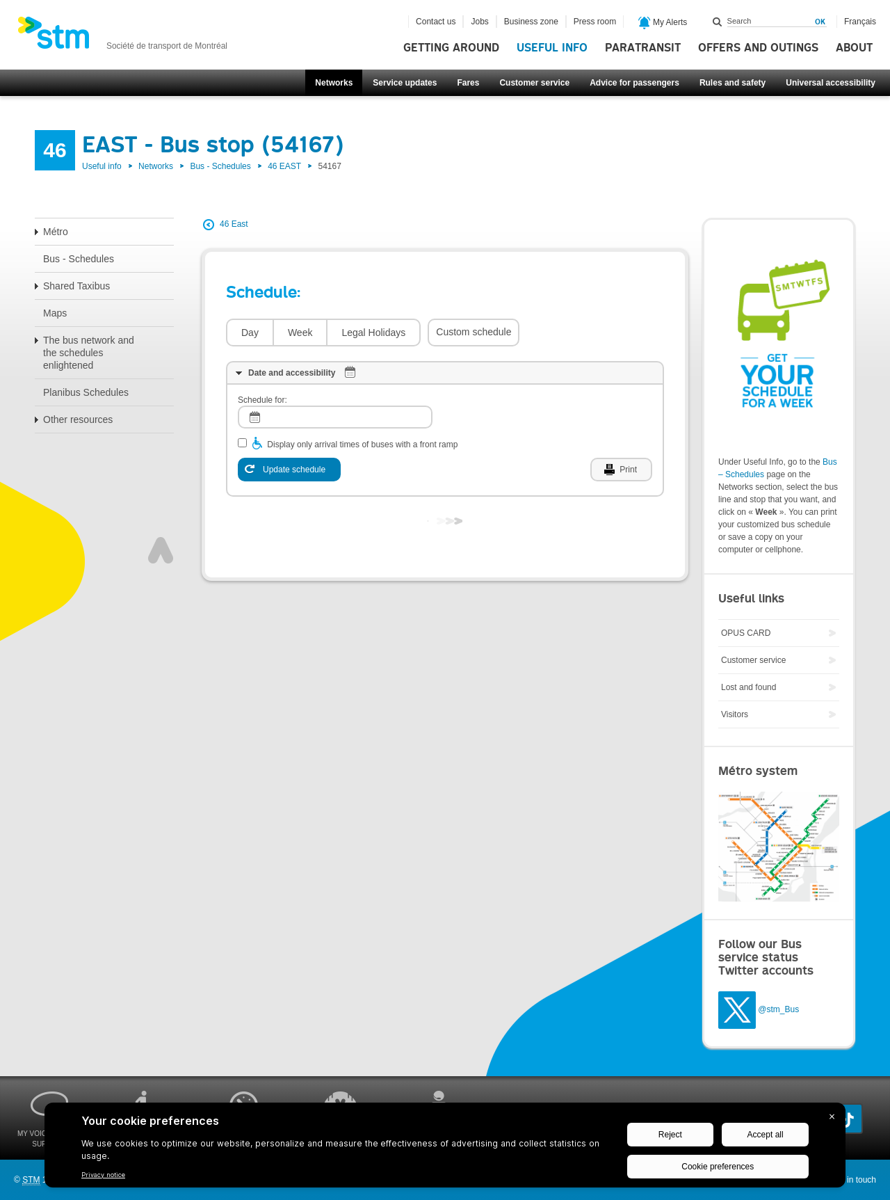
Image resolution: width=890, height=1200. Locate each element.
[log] (335, 417)
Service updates (405, 83)
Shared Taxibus (76, 285)
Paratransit (643, 48)
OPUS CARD (745, 633)
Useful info (552, 48)
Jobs (479, 21)
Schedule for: (262, 400)
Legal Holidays (373, 332)
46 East (234, 224)
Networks (334, 83)
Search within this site (718, 22)
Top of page (160, 550)
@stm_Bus (778, 1009)
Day (250, 332)
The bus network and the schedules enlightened (88, 353)
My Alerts (663, 23)
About (854, 48)
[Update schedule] (289, 469)
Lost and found (748, 687)
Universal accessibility (830, 83)
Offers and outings (758, 48)
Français (860, 21)
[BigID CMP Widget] (445, 1148)
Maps (55, 313)
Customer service (534, 83)
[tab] (445, 373)
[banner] (122, 37)
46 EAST (284, 166)
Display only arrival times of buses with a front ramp (362, 444)
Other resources (78, 419)
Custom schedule (473, 331)
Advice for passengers (634, 83)
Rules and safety (732, 83)
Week (300, 332)
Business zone (531, 21)
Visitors (734, 714)
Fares (468, 83)
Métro (55, 231)
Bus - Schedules (220, 166)
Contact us (435, 21)
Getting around (451, 48)
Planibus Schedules (86, 392)
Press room (595, 21)
